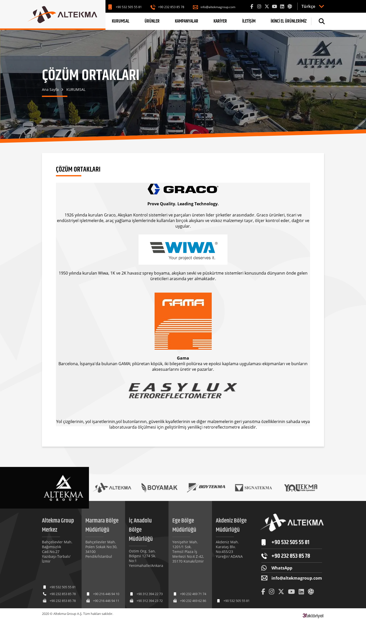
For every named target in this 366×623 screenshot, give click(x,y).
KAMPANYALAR (186, 21)
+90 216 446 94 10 (106, 594)
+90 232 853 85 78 (171, 7)
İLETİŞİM (248, 21)
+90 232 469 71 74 (193, 594)
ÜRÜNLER (152, 21)
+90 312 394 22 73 (149, 594)
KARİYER (220, 21)
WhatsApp (281, 568)
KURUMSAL (120, 21)
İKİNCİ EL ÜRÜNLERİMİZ (289, 21)
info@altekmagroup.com (218, 7)
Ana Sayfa (50, 89)
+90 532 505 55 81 (129, 7)
